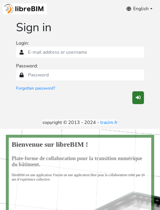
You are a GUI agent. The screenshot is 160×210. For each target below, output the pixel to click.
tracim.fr (109, 122)
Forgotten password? (35, 88)
